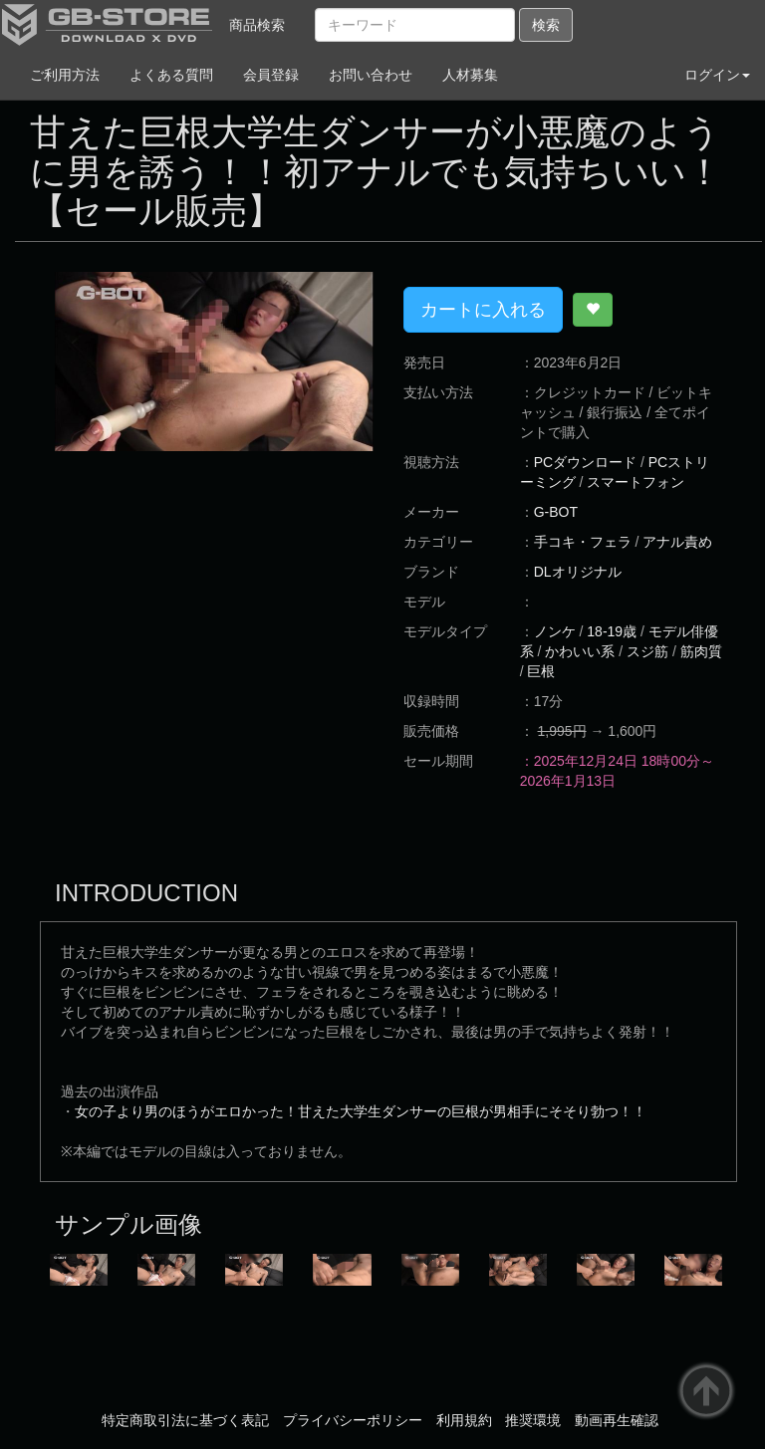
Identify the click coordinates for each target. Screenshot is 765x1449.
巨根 (541, 671)
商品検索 (257, 25)
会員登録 (271, 75)
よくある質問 (171, 75)
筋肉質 (701, 651)
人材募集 (470, 75)
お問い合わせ (370, 75)
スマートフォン (635, 482)
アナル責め (677, 542)
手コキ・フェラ (583, 542)
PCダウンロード (585, 462)
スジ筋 (647, 651)
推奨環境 (533, 1420)
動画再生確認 (616, 1420)
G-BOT (556, 512)
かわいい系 (580, 651)
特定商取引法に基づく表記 (185, 1420)
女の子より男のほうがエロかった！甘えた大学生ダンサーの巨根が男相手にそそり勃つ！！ (360, 1111)
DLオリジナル (578, 572)
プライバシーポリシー (352, 1420)
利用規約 (464, 1420)
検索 (546, 25)
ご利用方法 (65, 75)
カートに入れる (483, 310)
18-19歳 (612, 631)
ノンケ (555, 631)
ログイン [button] (717, 75)
